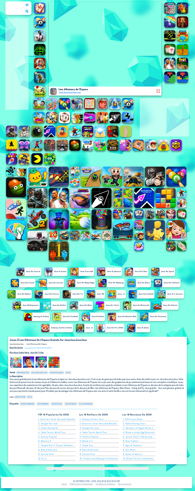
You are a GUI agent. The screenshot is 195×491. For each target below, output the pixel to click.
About (64, 484)
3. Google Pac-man (89, 428)
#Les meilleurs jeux (39, 373)
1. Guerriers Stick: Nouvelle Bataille (56, 419)
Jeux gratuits (150, 387)
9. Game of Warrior (132, 454)
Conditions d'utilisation (105, 484)
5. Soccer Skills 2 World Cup (137, 436)
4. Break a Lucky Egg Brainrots (139, 432)
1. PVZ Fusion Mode (133, 419)
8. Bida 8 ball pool (47, 449)
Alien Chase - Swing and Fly (132, 387)
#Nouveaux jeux (23, 373)
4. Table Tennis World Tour (52, 432)
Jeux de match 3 (71, 404)
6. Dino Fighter (131, 441)
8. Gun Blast (129, 449)
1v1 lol (29, 397)
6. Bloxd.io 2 (44, 441)
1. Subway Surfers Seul (92, 419)
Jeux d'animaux (43, 404)
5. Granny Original (47, 436)
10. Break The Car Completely (138, 458)
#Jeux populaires (56, 373)
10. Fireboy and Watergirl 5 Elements (99, 458)
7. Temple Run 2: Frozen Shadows (55, 445)
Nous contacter (124, 484)
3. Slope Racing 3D (48, 428)
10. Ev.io (42, 458)
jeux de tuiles (37, 352)
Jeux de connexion (27, 404)
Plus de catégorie (86, 404)
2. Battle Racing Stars (134, 423)
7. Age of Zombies (132, 445)
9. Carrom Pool (46, 454)
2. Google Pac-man (48, 423)
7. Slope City (86, 445)
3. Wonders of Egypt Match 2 (138, 428)
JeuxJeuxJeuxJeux (15, 3)
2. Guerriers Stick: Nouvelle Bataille (98, 423)
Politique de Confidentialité (81, 484)
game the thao (20, 397)
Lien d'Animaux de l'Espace (37, 344)
